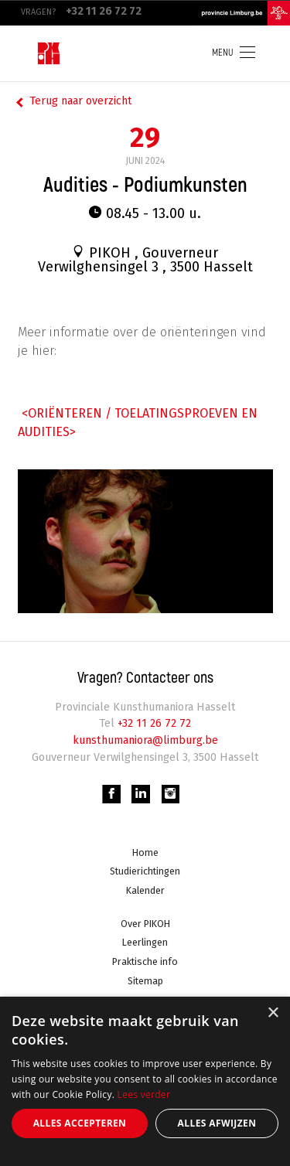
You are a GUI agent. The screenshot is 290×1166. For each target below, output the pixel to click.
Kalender (145, 890)
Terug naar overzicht (80, 100)
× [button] (272, 1013)
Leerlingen (145, 942)
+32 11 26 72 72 (152, 723)
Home (145, 852)
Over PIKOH (145, 923)
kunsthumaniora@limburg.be (145, 740)
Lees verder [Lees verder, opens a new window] (144, 1094)
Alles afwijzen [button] (217, 1123)
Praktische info (145, 961)
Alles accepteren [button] (80, 1123)
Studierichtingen (145, 871)
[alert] (145, 1081)
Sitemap (145, 981)
